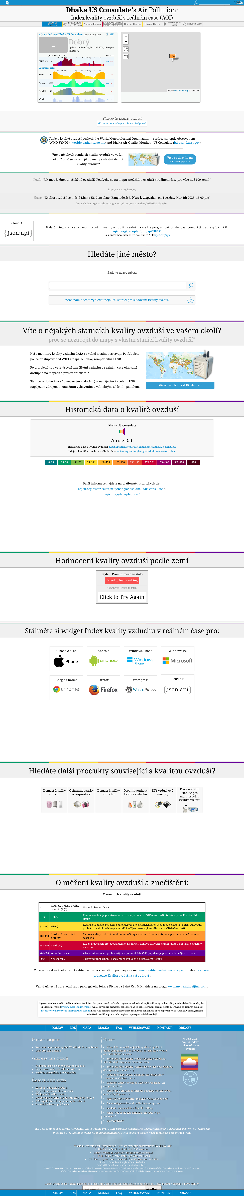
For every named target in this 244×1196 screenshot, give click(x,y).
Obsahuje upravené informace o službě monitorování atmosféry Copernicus (137, 1130)
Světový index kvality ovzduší (76, 1045)
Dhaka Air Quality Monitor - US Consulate (123, 1187)
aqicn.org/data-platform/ (122, 532)
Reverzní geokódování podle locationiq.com (133, 1141)
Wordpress (141, 725)
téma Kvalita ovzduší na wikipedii (162, 1008)
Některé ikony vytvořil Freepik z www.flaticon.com (137, 1136)
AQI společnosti (60, 26)
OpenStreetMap (181, 82)
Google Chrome (66, 725)
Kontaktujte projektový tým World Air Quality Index (66, 1085)
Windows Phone (141, 696)
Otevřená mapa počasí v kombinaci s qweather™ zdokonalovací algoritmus (133, 1114)
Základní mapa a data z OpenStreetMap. (130, 1146)
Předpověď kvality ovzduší (51, 1132)
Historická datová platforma (52, 1142)
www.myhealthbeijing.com (186, 1024)
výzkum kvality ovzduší (50, 1096)
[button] (172, 50)
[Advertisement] (122, 328)
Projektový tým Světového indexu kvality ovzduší (66, 1048)
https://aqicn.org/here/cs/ (122, 181)
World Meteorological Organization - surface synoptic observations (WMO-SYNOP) (123, 1184)
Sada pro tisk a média (48, 1088)
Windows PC (178, 696)
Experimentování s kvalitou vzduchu (57, 1107)
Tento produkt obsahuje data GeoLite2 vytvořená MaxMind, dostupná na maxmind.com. (134, 1098)
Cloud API (178, 725)
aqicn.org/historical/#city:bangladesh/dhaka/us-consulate (142, 484)
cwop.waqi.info (112, 1124)
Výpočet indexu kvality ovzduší (54, 1129)
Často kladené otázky (49, 1118)
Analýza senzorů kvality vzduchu (55, 1110)
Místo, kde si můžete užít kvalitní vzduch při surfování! (131, 1152)
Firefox (103, 725)
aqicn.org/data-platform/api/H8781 (137, 223)
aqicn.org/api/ (162, 226)
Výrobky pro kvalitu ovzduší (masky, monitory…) (64, 1135)
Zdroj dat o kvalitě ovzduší (51, 1125)
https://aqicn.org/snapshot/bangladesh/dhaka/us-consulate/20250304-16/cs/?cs (122, 195)
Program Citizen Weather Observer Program (133, 1120)
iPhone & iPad (66, 696)
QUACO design (115, 1158)
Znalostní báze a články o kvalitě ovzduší (60, 1104)
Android (103, 696)
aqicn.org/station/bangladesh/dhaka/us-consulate (146, 489)
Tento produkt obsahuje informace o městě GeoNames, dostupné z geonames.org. (138, 1106)
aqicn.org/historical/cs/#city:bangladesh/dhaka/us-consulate (120, 527)
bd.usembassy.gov (187, 134)
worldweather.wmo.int (88, 134)
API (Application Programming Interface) (60, 1139)
